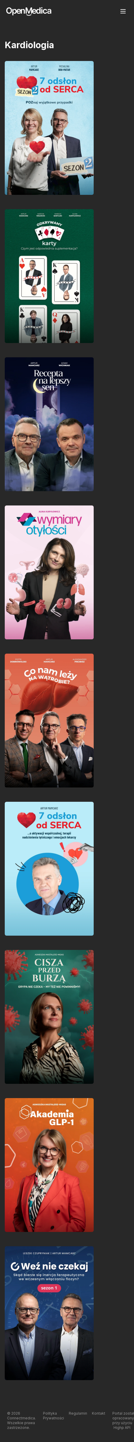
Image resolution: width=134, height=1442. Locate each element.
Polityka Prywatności (53, 1415)
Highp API (122, 1427)
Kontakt (98, 1413)
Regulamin (78, 1413)
